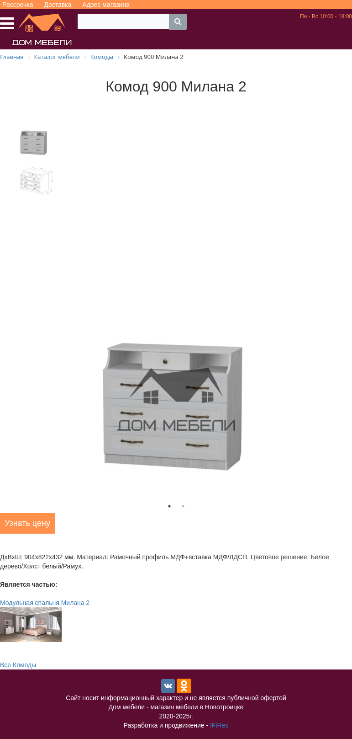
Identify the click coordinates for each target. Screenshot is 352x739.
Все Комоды (18, 665)
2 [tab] (183, 506)
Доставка (57, 4)
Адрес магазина (106, 4)
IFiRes (219, 725)
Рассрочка (17, 4)
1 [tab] (169, 506)
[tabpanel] (176, 400)
